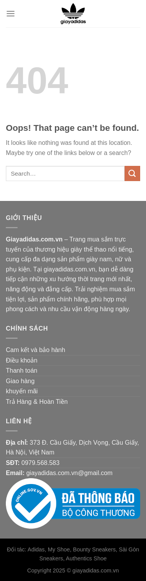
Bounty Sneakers (94, 549)
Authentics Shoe (86, 558)
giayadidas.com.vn (95, 570)
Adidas (36, 549)
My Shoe (59, 549)
